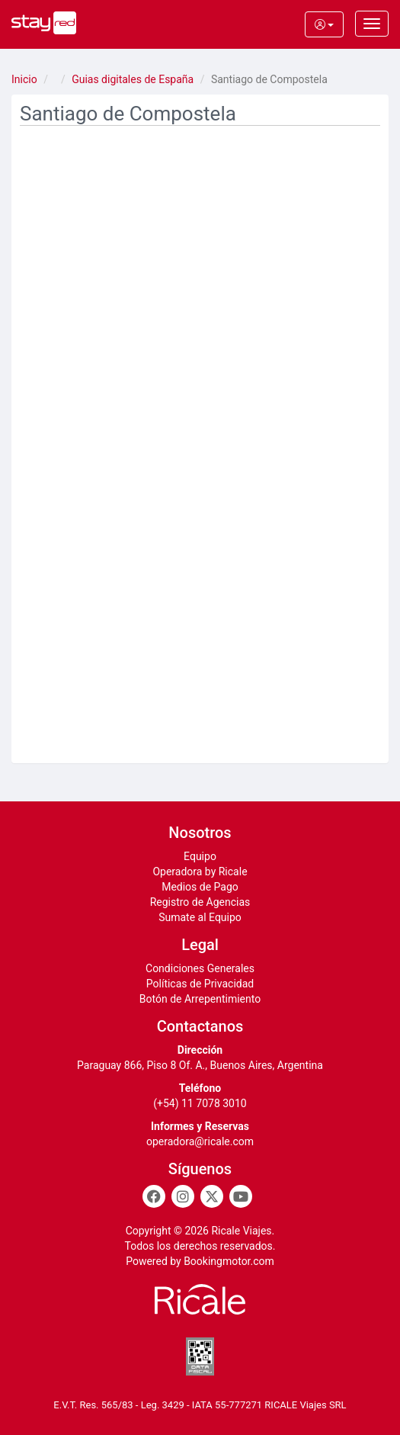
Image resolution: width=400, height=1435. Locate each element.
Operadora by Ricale (199, 871)
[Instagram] (182, 1196)
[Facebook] (153, 1196)
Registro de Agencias (200, 902)
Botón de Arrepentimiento (200, 999)
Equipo (200, 856)
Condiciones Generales (200, 968)
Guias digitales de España (133, 79)
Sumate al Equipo (200, 917)
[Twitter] (211, 1196)
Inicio (24, 79)
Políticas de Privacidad (200, 984)
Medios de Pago (200, 887)
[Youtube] (240, 1196)
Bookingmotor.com (229, 1261)
